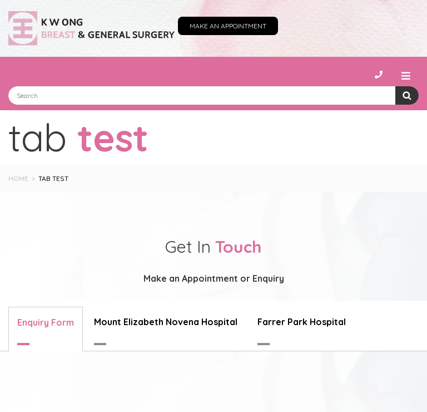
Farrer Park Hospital (301, 321)
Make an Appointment (228, 26)
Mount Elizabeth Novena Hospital (165, 321)
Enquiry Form (45, 322)
